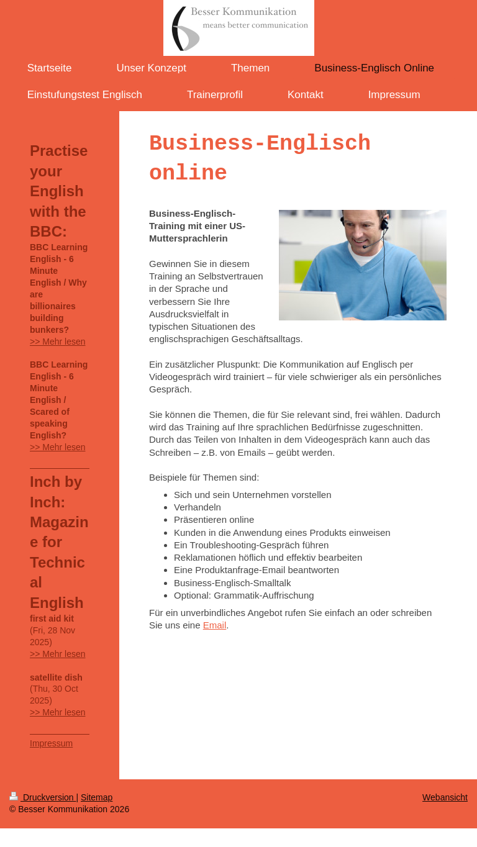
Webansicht (445, 797)
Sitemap (96, 797)
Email (215, 625)
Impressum (51, 743)
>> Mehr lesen (58, 341)
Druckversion (42, 797)
